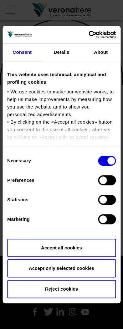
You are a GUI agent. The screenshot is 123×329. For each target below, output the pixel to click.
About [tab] (101, 52)
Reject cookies (61, 289)
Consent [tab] (22, 52)
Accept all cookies (61, 247)
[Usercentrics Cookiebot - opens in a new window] (88, 35)
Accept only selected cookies (61, 268)
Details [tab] (61, 52)
